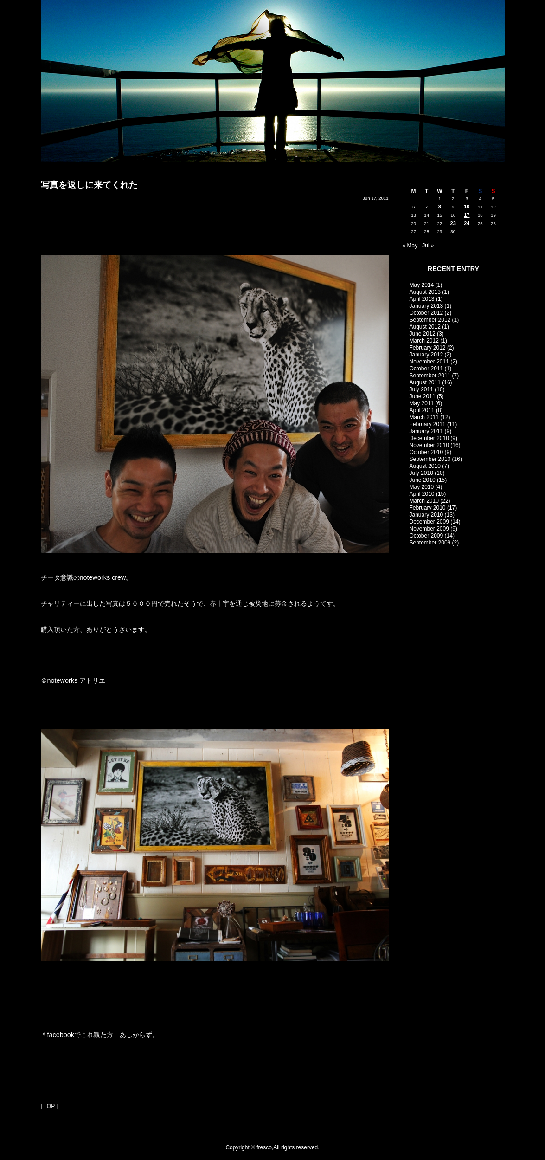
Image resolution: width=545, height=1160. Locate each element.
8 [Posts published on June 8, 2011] (439, 206)
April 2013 (422, 299)
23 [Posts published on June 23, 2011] (453, 223)
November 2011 (429, 361)
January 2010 (426, 515)
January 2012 (426, 354)
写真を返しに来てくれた (89, 185)
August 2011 (425, 382)
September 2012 (430, 320)
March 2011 (424, 417)
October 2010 (426, 452)
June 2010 (423, 480)
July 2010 (421, 473)
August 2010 (425, 466)
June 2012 (423, 334)
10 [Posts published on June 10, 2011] (466, 206)
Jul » (428, 245)
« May (410, 245)
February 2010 (428, 508)
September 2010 (430, 459)
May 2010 (422, 487)
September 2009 (430, 542)
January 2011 (426, 431)
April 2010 (422, 494)
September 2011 (430, 375)
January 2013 (426, 306)
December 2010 (429, 438)
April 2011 (422, 410)
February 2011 (428, 424)
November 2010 (429, 445)
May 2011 (422, 403)
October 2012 (426, 313)
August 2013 (425, 292)
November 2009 (429, 528)
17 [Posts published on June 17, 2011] (466, 215)
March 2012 (424, 340)
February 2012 (428, 347)
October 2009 (426, 535)
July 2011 (421, 389)
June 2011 (423, 396)
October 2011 (426, 368)
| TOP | (49, 1106)
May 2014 (422, 285)
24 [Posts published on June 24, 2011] (466, 223)
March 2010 (424, 501)
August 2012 (425, 327)
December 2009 (429, 521)
